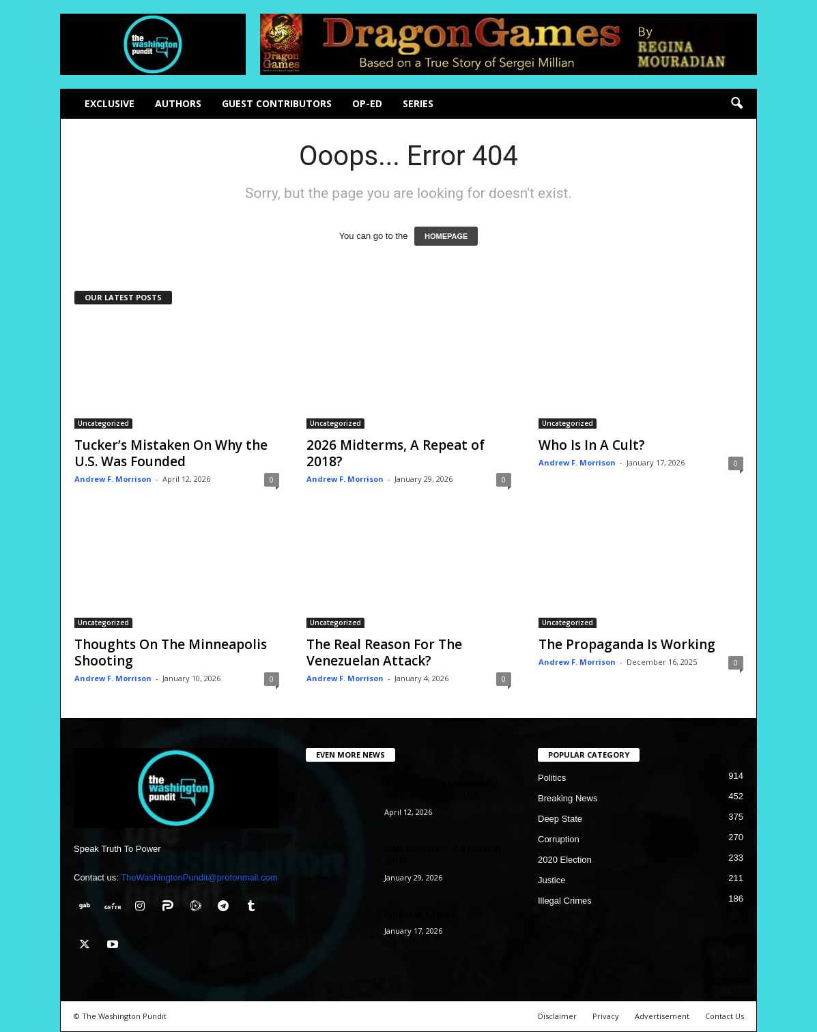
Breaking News (567, 798)
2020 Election (565, 860)
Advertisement (662, 1016)
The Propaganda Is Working (627, 644)
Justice (551, 880)
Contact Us (724, 1016)
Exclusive (109, 103)
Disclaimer (557, 1016)
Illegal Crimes (565, 900)
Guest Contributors (277, 103)
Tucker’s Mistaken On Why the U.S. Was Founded (171, 453)
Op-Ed (367, 103)
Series (418, 103)
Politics (552, 778)
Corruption (558, 839)
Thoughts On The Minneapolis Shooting (170, 652)
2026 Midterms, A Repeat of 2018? (395, 453)
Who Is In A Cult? (592, 445)
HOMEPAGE (446, 236)
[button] (736, 104)
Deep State (560, 819)
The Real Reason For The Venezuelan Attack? (384, 652)
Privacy (605, 1016)
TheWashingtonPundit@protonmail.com (199, 877)
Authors (178, 103)
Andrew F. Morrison (113, 479)
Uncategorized (103, 423)
